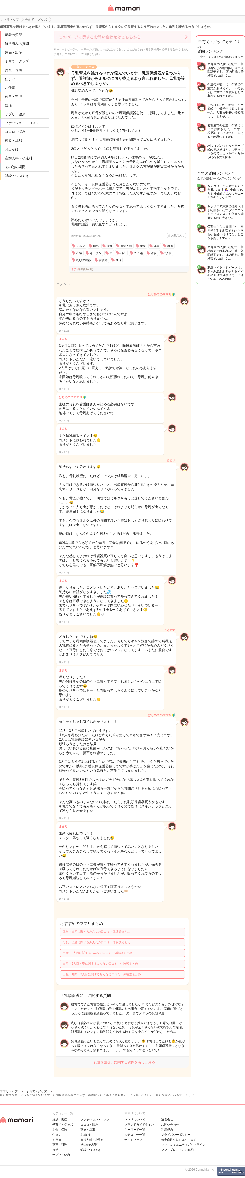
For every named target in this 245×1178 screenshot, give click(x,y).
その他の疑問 (15, 167)
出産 (123, 253)
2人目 (168, 253)
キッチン (96, 253)
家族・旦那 (13, 140)
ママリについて (134, 1119)
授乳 (109, 246)
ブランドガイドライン (139, 1124)
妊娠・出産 (13, 52)
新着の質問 (13, 35)
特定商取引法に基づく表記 (178, 1140)
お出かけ (12, 149)
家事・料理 (13, 96)
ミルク (80, 246)
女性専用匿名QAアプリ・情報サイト (124, 11)
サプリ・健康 (15, 114)
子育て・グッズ (17, 61)
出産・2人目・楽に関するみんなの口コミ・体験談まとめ (100, 963)
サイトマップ (133, 1140)
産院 (143, 246)
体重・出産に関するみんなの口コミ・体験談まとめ (96, 931)
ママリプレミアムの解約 (177, 1150)
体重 (156, 246)
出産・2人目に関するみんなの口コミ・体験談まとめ (97, 953)
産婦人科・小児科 (18, 158)
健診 (154, 253)
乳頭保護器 (83, 260)
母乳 (96, 246)
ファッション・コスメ (22, 123)
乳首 (170, 246)
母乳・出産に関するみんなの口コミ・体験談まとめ (96, 942)
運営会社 (167, 1119)
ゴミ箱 (138, 253)
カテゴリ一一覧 (134, 1134)
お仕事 (10, 88)
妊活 (8, 105)
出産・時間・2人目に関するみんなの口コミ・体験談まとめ (102, 974)
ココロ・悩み (15, 132)
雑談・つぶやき (17, 176)
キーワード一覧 (134, 1129)
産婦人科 (126, 246)
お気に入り (178, 235)
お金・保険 (13, 70)
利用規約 (167, 1129)
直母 (118, 260)
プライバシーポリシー (176, 1134)
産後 (79, 253)
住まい (10, 79)
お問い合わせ (170, 1124)
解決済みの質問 (17, 44)
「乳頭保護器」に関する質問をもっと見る (122, 1062)
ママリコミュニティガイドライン (183, 1144)
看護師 (103, 260)
